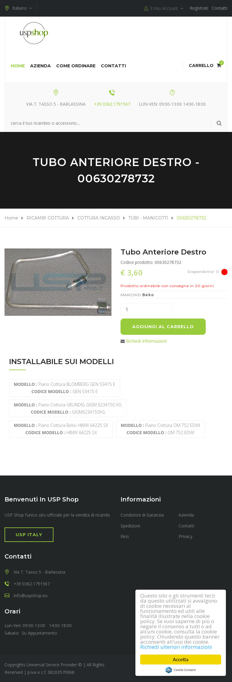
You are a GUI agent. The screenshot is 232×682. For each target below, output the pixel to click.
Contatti (219, 8)
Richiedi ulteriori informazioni (176, 646)
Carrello (205, 65)
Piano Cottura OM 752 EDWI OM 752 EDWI (160, 428)
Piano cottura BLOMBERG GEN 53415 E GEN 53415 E (64, 387)
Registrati (199, 8)
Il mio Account (163, 8)
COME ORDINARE (75, 66)
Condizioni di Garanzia (142, 515)
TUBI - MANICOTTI (148, 218)
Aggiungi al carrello (163, 326)
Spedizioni (130, 526)
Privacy (185, 536)
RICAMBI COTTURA (48, 218)
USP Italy (29, 534)
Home (18, 66)
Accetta (180, 659)
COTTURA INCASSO (98, 218)
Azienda (40, 66)
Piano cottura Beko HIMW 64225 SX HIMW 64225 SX (61, 428)
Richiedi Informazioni (146, 341)
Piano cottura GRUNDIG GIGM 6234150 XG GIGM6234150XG (67, 408)
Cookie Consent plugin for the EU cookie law (181, 670)
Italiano (18, 8)
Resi (125, 536)
